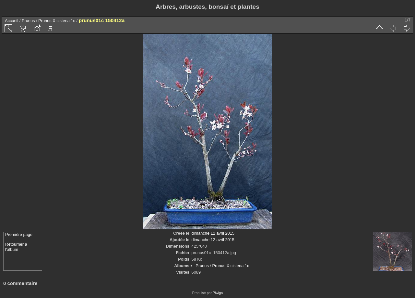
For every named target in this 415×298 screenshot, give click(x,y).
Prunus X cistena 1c (56, 20)
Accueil (11, 20)
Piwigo (218, 293)
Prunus (28, 20)
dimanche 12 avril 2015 (213, 233)
